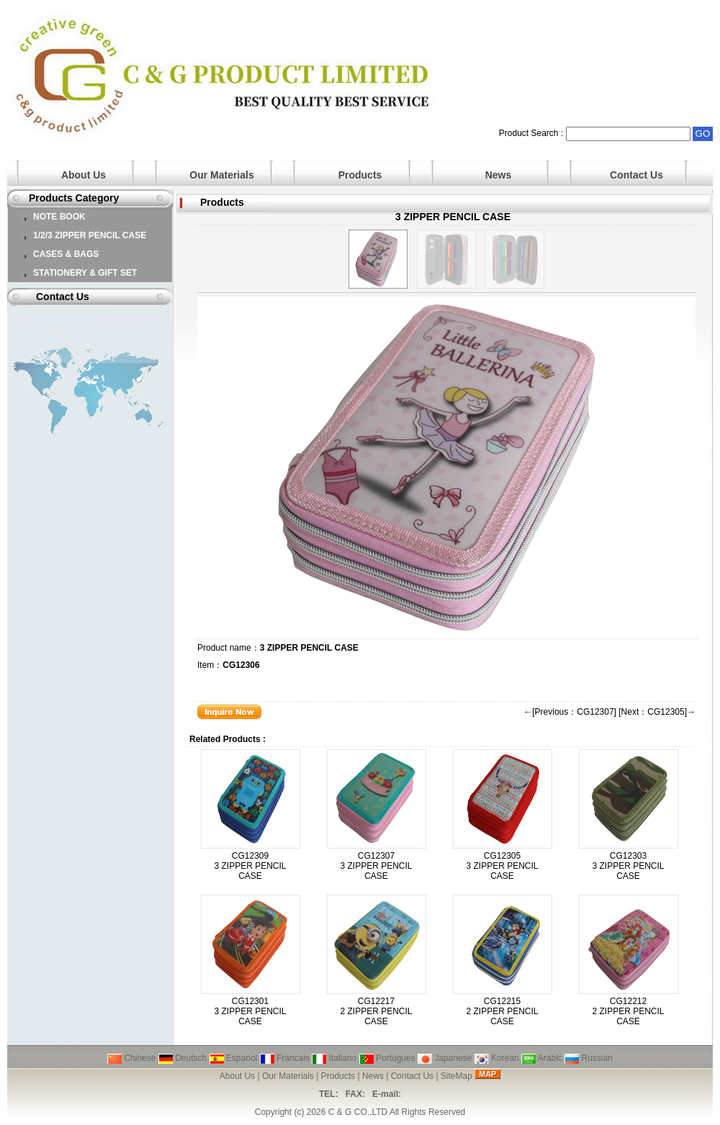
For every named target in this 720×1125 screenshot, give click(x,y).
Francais (285, 1058)
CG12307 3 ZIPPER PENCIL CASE (376, 866)
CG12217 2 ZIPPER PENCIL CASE (376, 1011)
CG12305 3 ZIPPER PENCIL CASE (502, 866)
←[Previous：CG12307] (569, 712)
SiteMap (456, 1076)
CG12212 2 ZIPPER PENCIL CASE (628, 1011)
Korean (496, 1058)
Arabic (541, 1058)
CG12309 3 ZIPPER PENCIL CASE (250, 866)
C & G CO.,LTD (357, 1112)
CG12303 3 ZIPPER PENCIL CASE (628, 866)
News (498, 175)
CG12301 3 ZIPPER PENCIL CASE (250, 1011)
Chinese (131, 1058)
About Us (83, 175)
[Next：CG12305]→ (657, 712)
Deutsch (182, 1058)
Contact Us (636, 175)
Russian (588, 1058)
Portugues (387, 1058)
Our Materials (221, 175)
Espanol (234, 1058)
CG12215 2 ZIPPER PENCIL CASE (502, 1011)
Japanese (445, 1058)
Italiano (334, 1058)
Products (360, 175)
